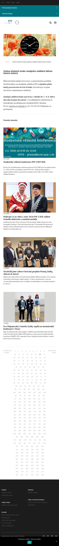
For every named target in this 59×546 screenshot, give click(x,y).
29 (27, 361)
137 (44, 405)
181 (20, 427)
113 (29, 396)
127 (30, 402)
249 (37, 459)
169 (30, 421)
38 (32, 364)
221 (17, 446)
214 (15, 443)
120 (29, 399)
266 (32, 468)
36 (23, 364)
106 (30, 392)
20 (23, 358)
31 (36, 361)
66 (19, 377)
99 (29, 389)
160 (20, 418)
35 (18, 364)
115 (39, 396)
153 (20, 415)
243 (37, 456)
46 (34, 367)
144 (44, 408)
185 (39, 427)
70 (36, 377)
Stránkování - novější (7, 351)
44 (25, 367)
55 (40, 370)
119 (25, 399)
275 (17, 475)
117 (15, 399)
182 (25, 427)
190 (30, 430)
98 (24, 389)
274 (42, 472)
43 (20, 367)
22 (31, 358)
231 (37, 449)
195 (20, 434)
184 (34, 427)
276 (22, 475)
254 (32, 462)
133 (25, 405)
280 (42, 475)
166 (15, 421)
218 (34, 443)
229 (27, 449)
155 (30, 415)
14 (31, 354)
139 (20, 408)
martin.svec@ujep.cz (17, 106)
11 (19, 354)
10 (15, 354)
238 (42, 453)
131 (15, 405)
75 (23, 380)
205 (37, 437)
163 (35, 418)
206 (42, 437)
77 (32, 380)
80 (45, 380)
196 (24, 434)
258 (22, 465)
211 (35, 440)
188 (20, 430)
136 (39, 405)
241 (27, 456)
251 (17, 462)
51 (23, 370)
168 (25, 421)
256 (42, 462)
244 (42, 456)
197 (30, 434)
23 (36, 358)
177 (35, 424)
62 (36, 373)
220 (44, 443)
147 (25, 411)
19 (18, 358)
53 (32, 370)
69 (32, 377)
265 (27, 468)
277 (27, 475)
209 (25, 440)
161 (25, 418)
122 (39, 399)
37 (27, 364)
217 (30, 443)
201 (17, 437)
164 (40, 418)
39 (36, 364)
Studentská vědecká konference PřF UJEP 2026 (24, 162)
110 (16, 396)
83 (23, 383)
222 (22, 446)
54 (36, 370)
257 (17, 465)
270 (22, 472)
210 (30, 440)
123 (44, 399)
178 (39, 424)
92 (29, 386)
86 (36, 383)
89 (16, 386)
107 (35, 392)
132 (20, 405)
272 (32, 472)
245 (17, 459)
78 (36, 380)
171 (40, 421)
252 (22, 462)
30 (32, 361)
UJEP (18, 2)
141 (30, 408)
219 (39, 443)
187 (15, 430)
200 (45, 434)
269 (17, 472)
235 (27, 453)
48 (43, 367)
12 (23, 354)
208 (20, 440)
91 (25, 386)
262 (42, 465)
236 (32, 453)
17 (44, 354)
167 (20, 421)
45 (29, 367)
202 (22, 437)
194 (14, 434)
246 (22, 459)
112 (25, 396)
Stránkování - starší (52, 351)
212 (40, 440)
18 (14, 358)
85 (32, 383)
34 (14, 364)
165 (45, 418)
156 (35, 415)
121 (34, 399)
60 (27, 373)
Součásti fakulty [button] (29, 13)
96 (15, 389)
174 (20, 424)
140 (25, 408)
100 (34, 389)
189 (25, 430)
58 (18, 373)
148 (30, 411)
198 (35, 434)
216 (25, 443)
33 (45, 361)
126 (25, 402)
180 (15, 427)
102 (44, 389)
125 (20, 402)
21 (27, 358)
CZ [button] (3, 2)
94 (38, 386)
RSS (16, 536)
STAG (8, 2)
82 (18, 383)
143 (39, 408)
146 (20, 411)
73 (14, 380)
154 (25, 415)
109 (45, 392)
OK (29, 542)
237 (37, 453)
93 (34, 386)
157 (39, 415)
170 (35, 421)
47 (38, 367)
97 (20, 389)
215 (20, 443)
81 (14, 383)
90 (21, 386)
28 (23, 361)
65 (14, 377)
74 (18, 380)
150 (40, 411)
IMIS (13, 2)
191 (35, 430)
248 (32, 459)
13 (27, 354)
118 (20, 399)
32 (40, 361)
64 (45, 373)
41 (45, 364)
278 (32, 475)
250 (43, 459)
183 (30, 427)
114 (34, 396)
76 (27, 380)
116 (44, 396)
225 (37, 446)
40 (41, 364)
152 (15, 415)
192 (39, 430)
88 (45, 383)
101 (39, 389)
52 (27, 370)
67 (23, 377)
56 (45, 370)
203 (27, 437)
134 (29, 405)
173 (15, 424)
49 (14, 370)
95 (43, 386)
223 (27, 446)
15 (35, 354)
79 (40, 380)
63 (40, 373)
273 (37, 472)
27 (19, 361)
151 (45, 411)
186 (44, 427)
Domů (7, 62)
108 (40, 392)
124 (15, 402)
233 (17, 453)
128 (35, 402)
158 (44, 415)
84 (27, 383)
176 (30, 424)
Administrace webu (8, 536)
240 (22, 456)
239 (17, 456)
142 (34, 408)
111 (20, 396)
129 (39, 402)
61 (32, 373)
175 (25, 424)
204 (32, 437)
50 (19, 370)
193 (44, 430)
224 (32, 446)
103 (15, 392)
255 (37, 462)
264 (22, 468)
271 (27, 472)
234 (22, 453)
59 (23, 373)
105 (25, 392)
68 (27, 377)
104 (20, 392)
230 (32, 449)
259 (27, 465)
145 (15, 411)
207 (15, 440)
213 (45, 440)
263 (17, 468)
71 (41, 377)
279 (37, 475)
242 (32, 456)
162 (30, 418)
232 (42, 449)
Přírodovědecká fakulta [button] (29, 8)
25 (44, 358)
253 (27, 462)
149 (35, 411)
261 (37, 465)
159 (15, 418)
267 (37, 468)
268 (43, 468)
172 (45, 421)
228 (22, 449)
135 (34, 405)
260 (32, 465)
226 (42, 446)
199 (40, 434)
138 (15, 408)
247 (27, 459)
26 (14, 361)
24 (40, 358)
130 (44, 402)
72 (45, 377)
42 (16, 367)
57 (14, 373)
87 (40, 383)
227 (17, 449)
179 (44, 424)
